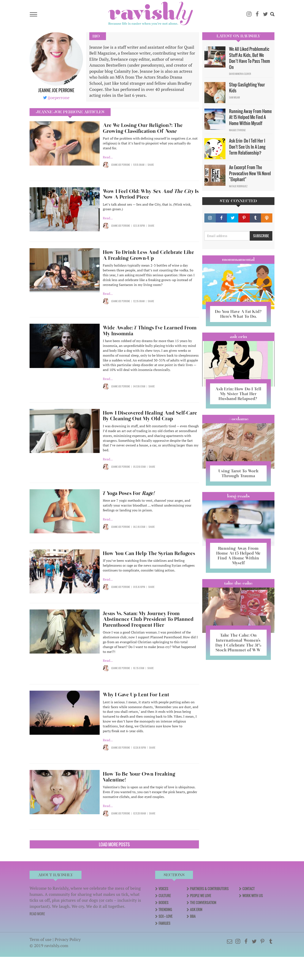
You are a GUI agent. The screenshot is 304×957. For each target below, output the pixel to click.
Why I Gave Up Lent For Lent (136, 694)
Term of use (41, 939)
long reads (238, 496)
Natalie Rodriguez (238, 186)
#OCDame (238, 419)
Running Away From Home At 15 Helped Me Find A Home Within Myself (250, 117)
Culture (165, 895)
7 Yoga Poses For (129, 493)
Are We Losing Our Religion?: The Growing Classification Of (143, 128)
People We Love (200, 895)
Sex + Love (165, 916)
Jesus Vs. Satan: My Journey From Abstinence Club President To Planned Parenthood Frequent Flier (148, 619)
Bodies (163, 902)
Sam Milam (234, 97)
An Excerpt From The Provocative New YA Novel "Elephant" (250, 173)
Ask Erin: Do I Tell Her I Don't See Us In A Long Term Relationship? (247, 146)
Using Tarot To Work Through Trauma (238, 473)
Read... (108, 157)
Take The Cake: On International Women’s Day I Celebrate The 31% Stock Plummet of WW (238, 642)
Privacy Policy (68, 939)
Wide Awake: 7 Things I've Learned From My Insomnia (150, 330)
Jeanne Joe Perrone (120, 164)
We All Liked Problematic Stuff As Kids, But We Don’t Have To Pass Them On (249, 58)
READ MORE (37, 913)
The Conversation (203, 902)
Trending (165, 909)
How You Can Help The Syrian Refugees (149, 553)
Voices (163, 888)
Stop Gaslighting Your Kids (247, 87)
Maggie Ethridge (237, 130)
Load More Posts (114, 844)
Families (164, 923)
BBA (192, 916)
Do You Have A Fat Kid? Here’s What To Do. (238, 314)
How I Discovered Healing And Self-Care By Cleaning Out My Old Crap (150, 416)
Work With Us (252, 895)
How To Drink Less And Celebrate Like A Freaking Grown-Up (148, 255)
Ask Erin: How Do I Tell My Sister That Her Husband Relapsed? (238, 393)
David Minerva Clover (240, 73)
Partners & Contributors (209, 888)
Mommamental (238, 259)
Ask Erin (238, 336)
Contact (248, 888)
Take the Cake (238, 583)
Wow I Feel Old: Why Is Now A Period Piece (151, 194)
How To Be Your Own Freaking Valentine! (139, 777)
